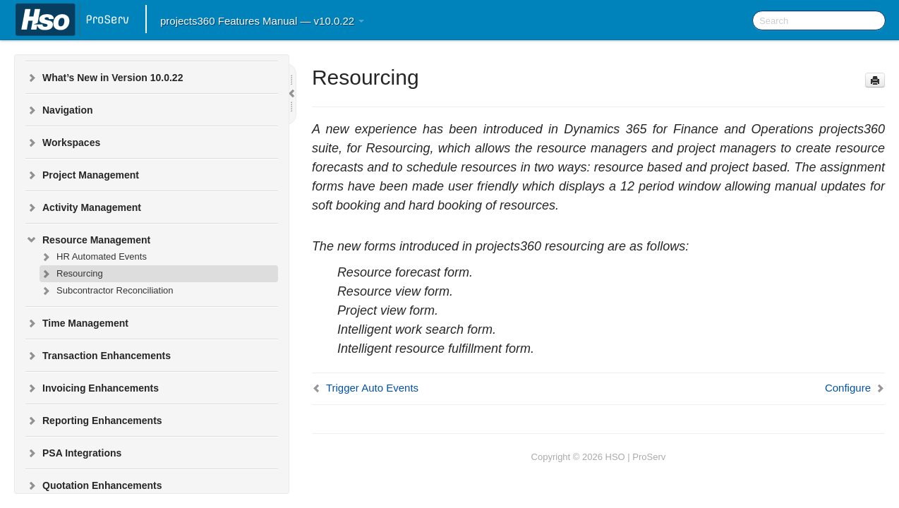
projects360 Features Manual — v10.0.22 (262, 21)
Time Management (76, 323)
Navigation (59, 110)
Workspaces (62, 142)
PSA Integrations (73, 453)
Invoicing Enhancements (92, 388)
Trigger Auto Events (372, 388)
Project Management (82, 175)
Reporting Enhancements (93, 420)
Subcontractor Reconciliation (106, 290)
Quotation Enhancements (93, 485)
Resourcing (71, 273)
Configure (848, 388)
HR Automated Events (93, 256)
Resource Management (87, 239)
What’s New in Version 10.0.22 (104, 77)
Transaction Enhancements (98, 355)
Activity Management (83, 207)
